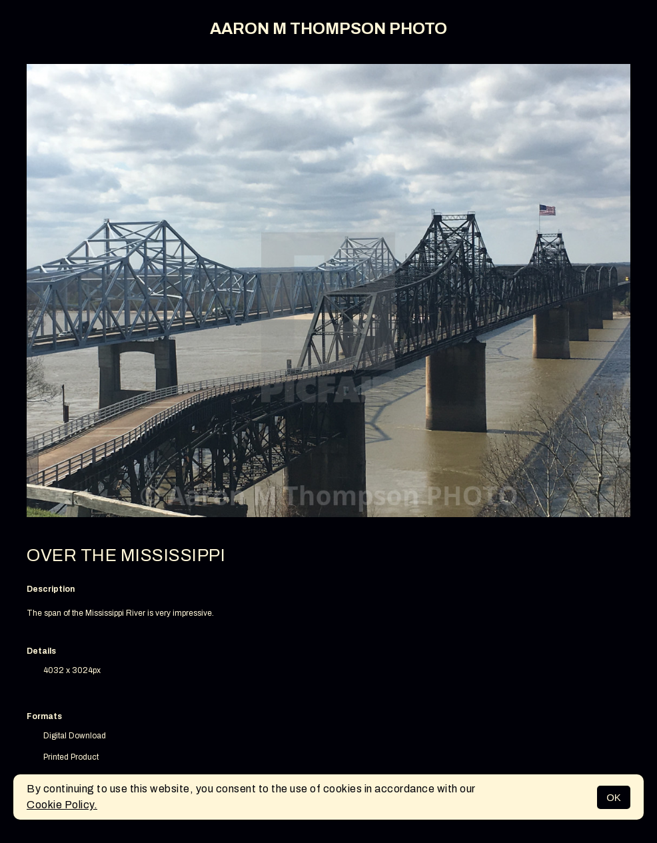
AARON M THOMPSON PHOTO (328, 28)
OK (613, 797)
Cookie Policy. (62, 804)
